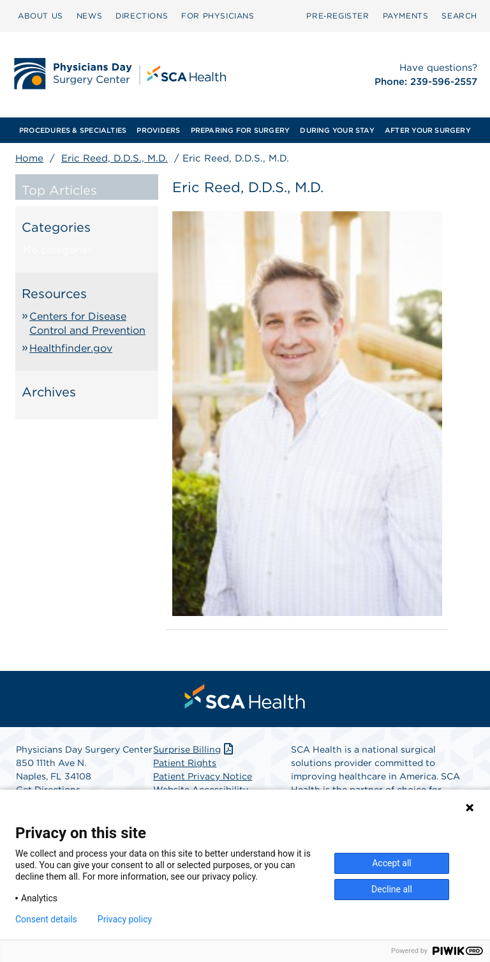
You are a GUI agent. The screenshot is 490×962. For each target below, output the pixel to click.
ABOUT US (40, 15)
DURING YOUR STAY (337, 130)
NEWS (89, 15)
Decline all (391, 889)
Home (29, 158)
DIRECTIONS (141, 15)
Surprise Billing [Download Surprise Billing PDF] (194, 749)
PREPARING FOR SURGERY (240, 130)
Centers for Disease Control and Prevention (87, 323)
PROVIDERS (158, 130)
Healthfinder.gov (70, 348)
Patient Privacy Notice (202, 776)
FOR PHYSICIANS (217, 15)
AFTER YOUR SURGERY (428, 130)
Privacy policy (125, 919)
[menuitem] (40, 16)
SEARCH (459, 15)
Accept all (392, 863)
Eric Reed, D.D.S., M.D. (114, 158)
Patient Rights (184, 763)
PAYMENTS (406, 15)
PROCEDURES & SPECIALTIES (72, 130)
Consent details (46, 919)
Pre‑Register (337, 15)
